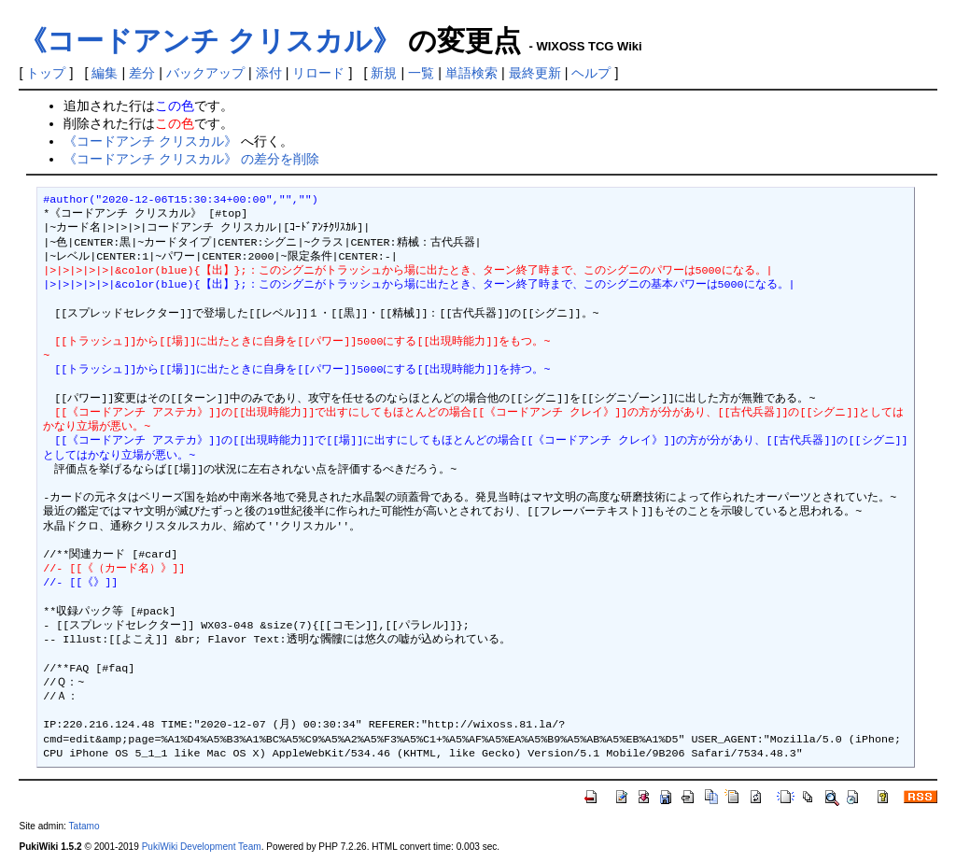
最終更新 (535, 72)
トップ (45, 72)
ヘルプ (591, 72)
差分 (142, 72)
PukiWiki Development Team (201, 846)
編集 (104, 72)
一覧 (421, 72)
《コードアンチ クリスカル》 (209, 40)
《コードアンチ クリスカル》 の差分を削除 (191, 158)
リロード (318, 72)
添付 (269, 72)
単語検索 (471, 72)
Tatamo (84, 826)
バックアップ (205, 72)
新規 (384, 72)
